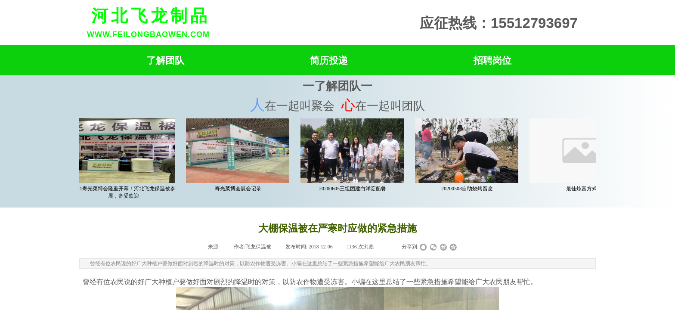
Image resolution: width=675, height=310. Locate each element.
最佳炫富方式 (582, 189)
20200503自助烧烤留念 (468, 189)
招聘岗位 (492, 60)
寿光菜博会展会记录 (239, 189)
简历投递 (329, 60)
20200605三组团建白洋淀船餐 (353, 189)
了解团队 (165, 60)
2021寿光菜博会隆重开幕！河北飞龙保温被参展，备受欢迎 (124, 192)
